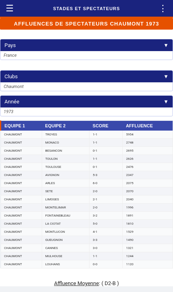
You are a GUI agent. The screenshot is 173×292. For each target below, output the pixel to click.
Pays (86, 45)
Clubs (86, 76)
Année (86, 102)
